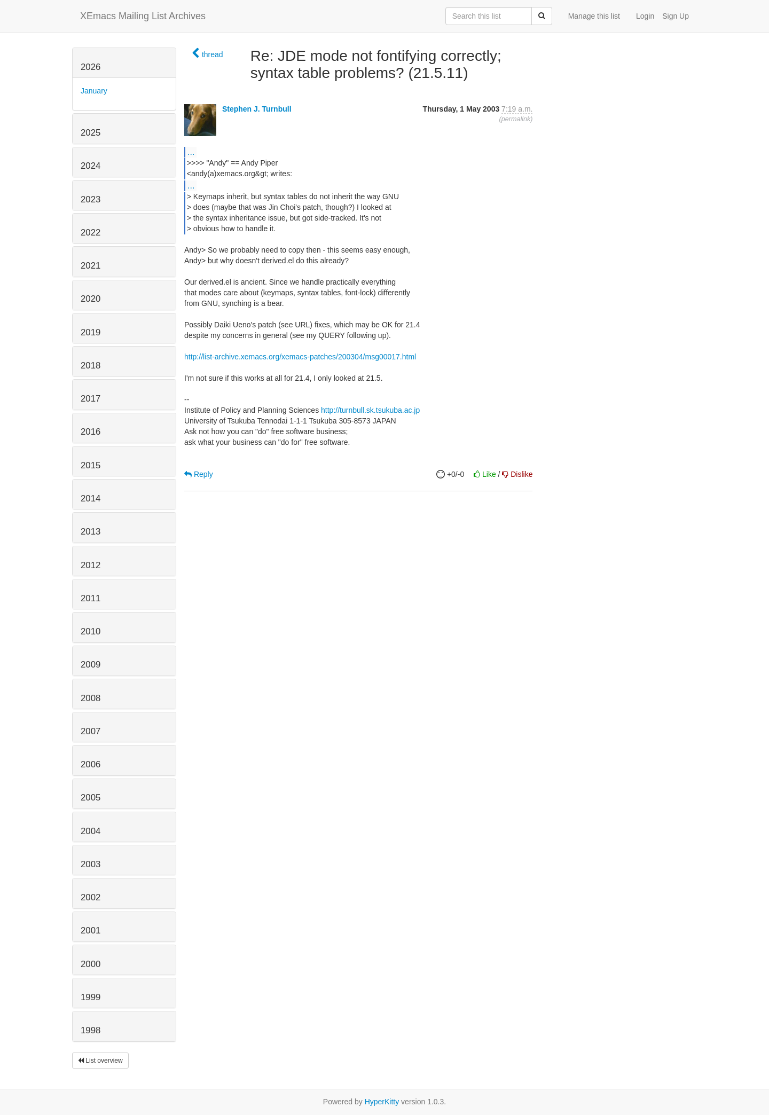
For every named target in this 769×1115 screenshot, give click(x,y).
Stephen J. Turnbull (257, 109)
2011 (90, 598)
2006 (90, 764)
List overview (100, 1060)
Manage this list (594, 16)
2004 (90, 831)
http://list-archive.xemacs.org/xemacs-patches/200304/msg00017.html (300, 356)
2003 (90, 864)
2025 (90, 133)
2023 (90, 199)
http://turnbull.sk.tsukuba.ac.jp (370, 410)
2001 (90, 930)
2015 (90, 465)
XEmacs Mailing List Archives (143, 16)
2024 (90, 166)
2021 (90, 266)
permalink (516, 119)
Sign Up (675, 16)
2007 (90, 731)
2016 (90, 432)
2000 (90, 964)
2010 (90, 631)
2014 (90, 498)
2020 (90, 299)
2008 (90, 698)
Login (645, 16)
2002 (90, 897)
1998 (90, 1030)
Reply (198, 474)
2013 (90, 532)
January (94, 91)
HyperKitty (382, 1101)
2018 (90, 365)
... (190, 151)
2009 (90, 664)
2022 (90, 232)
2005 (90, 797)
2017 (90, 399)
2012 (90, 565)
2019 (90, 332)
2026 (90, 67)
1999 (90, 997)
